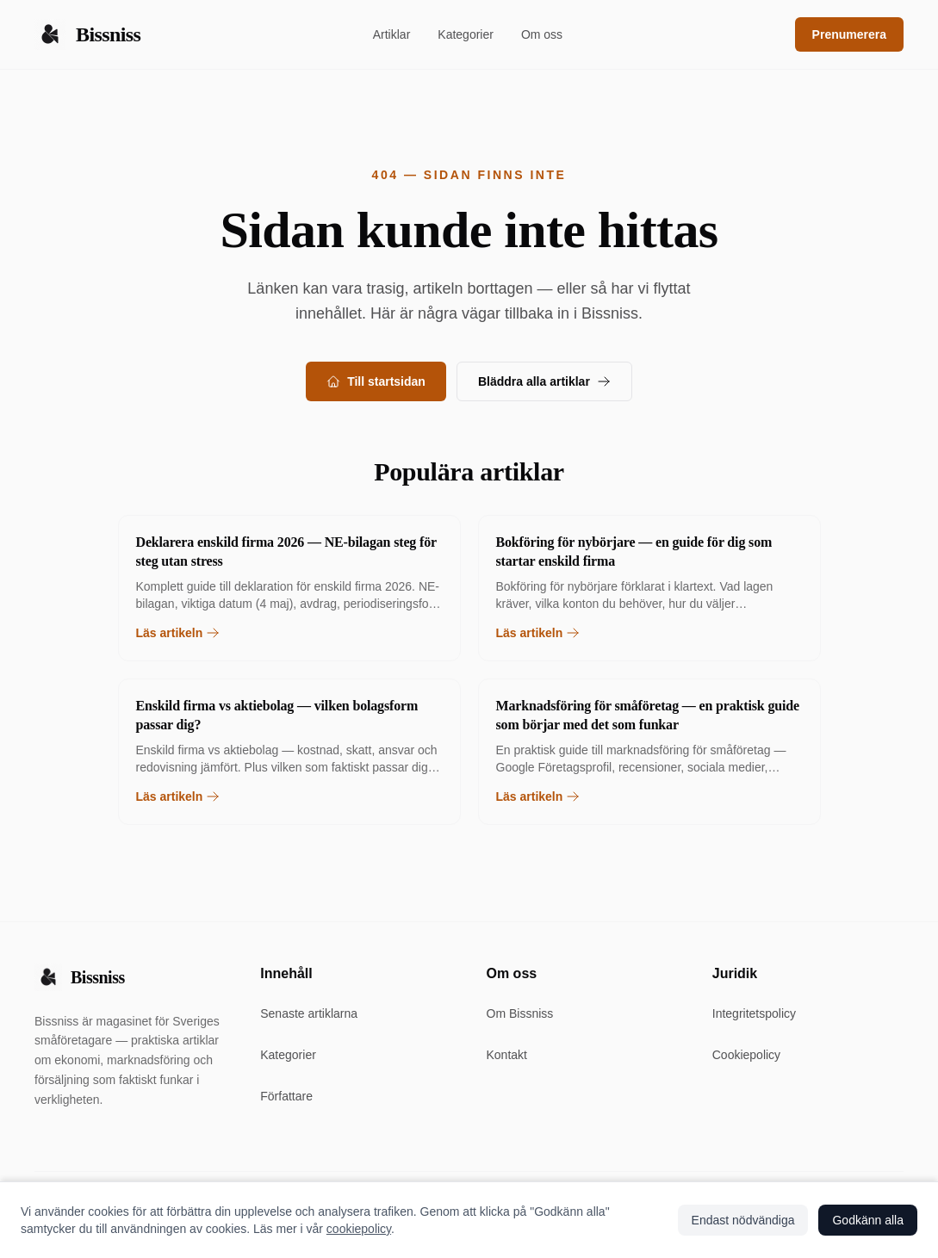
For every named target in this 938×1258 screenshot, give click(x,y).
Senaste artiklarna (308, 1013)
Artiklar (392, 34)
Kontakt (507, 1055)
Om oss (541, 34)
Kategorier (466, 34)
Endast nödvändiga (743, 1220)
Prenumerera (849, 34)
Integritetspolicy (754, 1013)
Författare (286, 1096)
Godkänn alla (868, 1220)
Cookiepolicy (746, 1055)
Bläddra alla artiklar (544, 381)
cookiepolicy (358, 1229)
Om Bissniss (520, 1013)
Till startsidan (376, 381)
